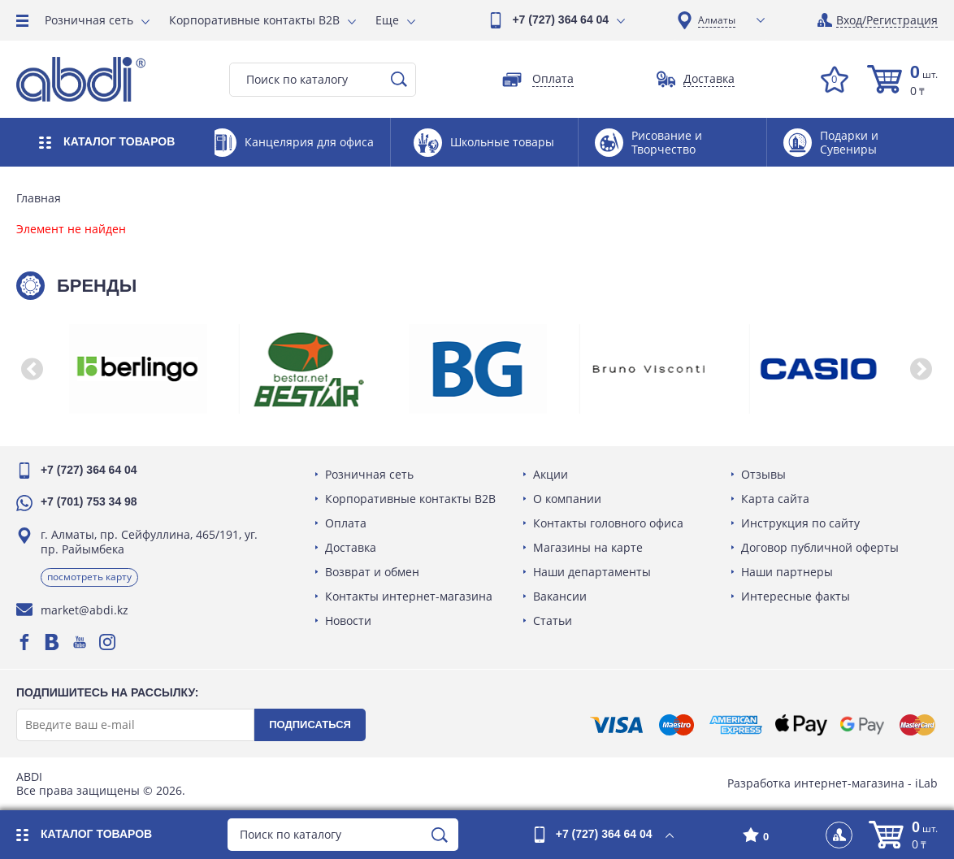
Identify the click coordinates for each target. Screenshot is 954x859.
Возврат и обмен (372, 571)
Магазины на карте (588, 547)
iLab (926, 783)
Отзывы (763, 474)
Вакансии (560, 596)
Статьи (552, 620)
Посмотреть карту (89, 577)
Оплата (345, 523)
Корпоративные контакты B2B (254, 20)
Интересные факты (795, 596)
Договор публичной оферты (820, 547)
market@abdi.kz (84, 610)
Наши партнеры (787, 571)
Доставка (350, 547)
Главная (38, 198)
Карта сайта (775, 498)
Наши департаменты (592, 571)
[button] (32, 369)
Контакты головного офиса (608, 523)
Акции (550, 474)
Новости (348, 620)
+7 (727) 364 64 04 (560, 19)
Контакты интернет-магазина (408, 596)
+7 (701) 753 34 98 (89, 501)
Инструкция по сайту (800, 523)
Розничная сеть (89, 20)
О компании (567, 498)
